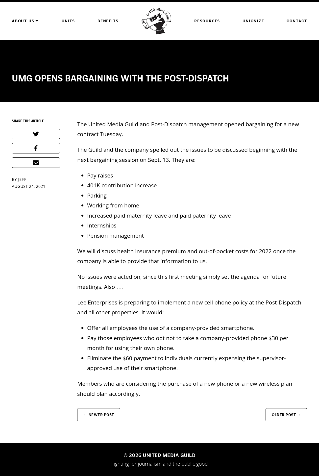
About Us (25, 20)
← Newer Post (98, 414)
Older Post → (286, 414)
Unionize (253, 21)
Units (68, 21)
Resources (207, 21)
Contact (297, 21)
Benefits (108, 21)
